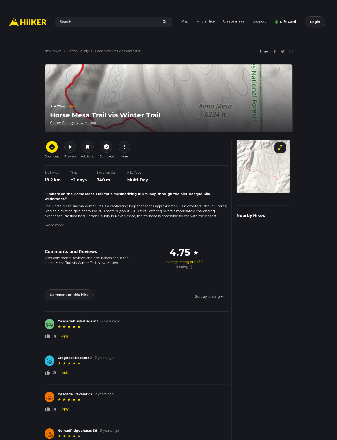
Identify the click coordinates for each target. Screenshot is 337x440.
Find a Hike (206, 21)
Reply (64, 336)
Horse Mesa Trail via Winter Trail (118, 51)
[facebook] (274, 51)
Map (184, 21)
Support (259, 21)
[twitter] (282, 51)
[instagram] (289, 51)
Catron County (78, 51)
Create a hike (234, 21)
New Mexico (53, 51)
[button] (54, 225)
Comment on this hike (69, 295)
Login (315, 22)
